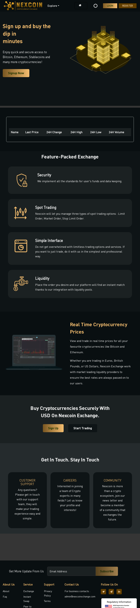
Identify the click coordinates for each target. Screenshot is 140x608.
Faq (5, 596)
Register (127, 5)
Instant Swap (27, 599)
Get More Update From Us (26, 571)
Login (110, 5)
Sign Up (53, 428)
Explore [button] (52, 5)
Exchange (28, 591)
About (6, 591)
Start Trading (82, 428)
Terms (47, 601)
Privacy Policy (48, 593)
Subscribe (107, 571)
